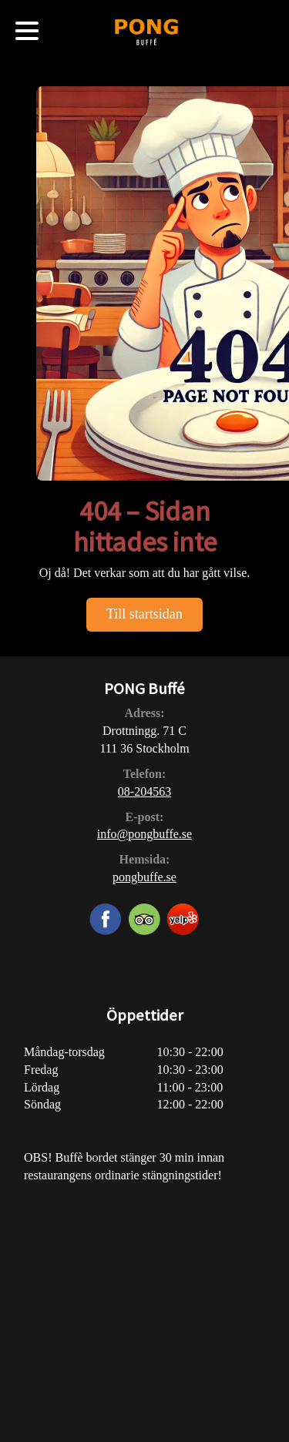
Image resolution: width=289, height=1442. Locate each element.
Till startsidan (144, 614)
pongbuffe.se (144, 877)
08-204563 (144, 791)
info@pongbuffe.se (144, 833)
